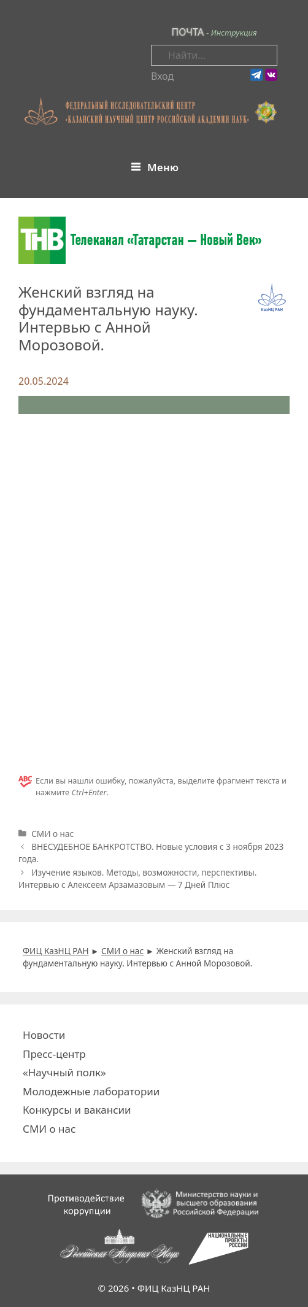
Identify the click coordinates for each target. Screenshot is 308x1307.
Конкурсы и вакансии (77, 1110)
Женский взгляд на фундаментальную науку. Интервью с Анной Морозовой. (108, 318)
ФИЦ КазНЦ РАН (173, 1288)
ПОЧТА (187, 32)
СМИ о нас (52, 833)
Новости (44, 1035)
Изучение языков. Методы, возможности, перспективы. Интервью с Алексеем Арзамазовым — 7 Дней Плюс (137, 878)
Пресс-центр (54, 1054)
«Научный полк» (64, 1072)
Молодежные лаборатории (91, 1091)
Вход (162, 76)
